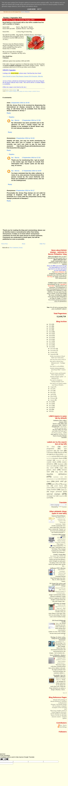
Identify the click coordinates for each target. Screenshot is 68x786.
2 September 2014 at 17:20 (31, 120)
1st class (51, 446)
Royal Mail (55, 454)
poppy (21, 91)
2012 (50, 403)
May (51, 392)
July (51, 388)
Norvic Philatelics (25, 11)
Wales (57, 623)
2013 (50, 402)
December (53, 348)
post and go (25, 91)
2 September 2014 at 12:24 (25, 138)
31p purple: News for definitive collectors (59, 675)
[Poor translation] (6, 759)
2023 (50, 330)
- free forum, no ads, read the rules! (59, 427)
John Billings (63, 727)
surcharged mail (51, 496)
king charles (59, 471)
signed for (64, 489)
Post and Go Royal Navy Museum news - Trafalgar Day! (57, 363)
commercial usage (60, 460)
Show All (65, 693)
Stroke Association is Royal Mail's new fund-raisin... (57, 356)
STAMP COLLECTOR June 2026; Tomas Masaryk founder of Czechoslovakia (60, 590)
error (57, 466)
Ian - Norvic (15, 120)
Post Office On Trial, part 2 (59, 431)
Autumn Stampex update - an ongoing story (58, 377)
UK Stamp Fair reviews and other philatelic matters (57, 584)
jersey (17, 91)
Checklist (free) (59, 434)
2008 (50, 411)
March (52, 396)
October (52, 352)
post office (55, 484)
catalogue (49, 460)
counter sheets (51, 462)
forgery (61, 468)
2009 (50, 409)
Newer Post (4, 243)
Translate (62, 507)
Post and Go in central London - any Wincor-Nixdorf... (58, 384)
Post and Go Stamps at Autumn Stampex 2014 (18, 20)
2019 (50, 337)
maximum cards (58, 477)
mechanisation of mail (52, 479)
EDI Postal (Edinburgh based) (58, 621)
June (51, 390)
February (53, 398)
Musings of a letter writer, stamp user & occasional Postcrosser (58, 638)
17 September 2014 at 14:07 (31, 171)
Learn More (31, 9)
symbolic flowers (36, 91)
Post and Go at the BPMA (57, 366)
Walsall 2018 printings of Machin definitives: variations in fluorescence (59, 701)
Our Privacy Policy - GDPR (59, 433)
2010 (50, 407)
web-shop (49, 276)
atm (7, 91)
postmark (56, 487)
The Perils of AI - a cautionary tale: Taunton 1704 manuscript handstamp (60, 521)
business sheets (58, 458)
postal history (58, 486)
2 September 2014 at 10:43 (20, 103)
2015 (50, 345)
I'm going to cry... (60, 641)
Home (23, 243)
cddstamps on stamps (59, 603)
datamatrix (61, 464)
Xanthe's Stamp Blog (59, 554)
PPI (48, 454)
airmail (54, 456)
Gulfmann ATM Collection (58, 568)
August (52, 387)
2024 (50, 328)
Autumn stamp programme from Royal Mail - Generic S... (58, 369)
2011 (50, 405)
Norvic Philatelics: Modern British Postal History (58, 655)
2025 (50, 326)
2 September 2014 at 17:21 (31, 157)
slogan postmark (56, 491)
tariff (48, 498)
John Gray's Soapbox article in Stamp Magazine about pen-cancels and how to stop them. (58, 712)
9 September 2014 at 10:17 (25, 190)
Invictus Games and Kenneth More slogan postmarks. (58, 373)
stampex (30, 91)
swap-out (61, 496)
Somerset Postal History (58, 516)
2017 (50, 341)
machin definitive (57, 474)
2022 (50, 332)
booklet (62, 456)
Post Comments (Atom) (16, 247)
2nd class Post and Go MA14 (58, 359)
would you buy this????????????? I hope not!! (60, 606)
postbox (49, 487)
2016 (50, 343)
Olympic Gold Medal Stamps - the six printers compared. (59, 705)
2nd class (60, 450)
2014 (50, 346)
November (53, 350)
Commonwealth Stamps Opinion (58, 535)
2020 (50, 335)
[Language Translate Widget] (58, 504)
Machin (60, 452)
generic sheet (51, 470)
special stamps (53, 494)
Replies (11, 117)
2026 (50, 324)
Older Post (42, 243)
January (52, 400)
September (53, 354)
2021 (50, 333)
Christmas (50, 452)
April (51, 394)
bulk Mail (49, 458)
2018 (50, 339)
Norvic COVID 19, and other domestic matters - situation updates (59, 716)
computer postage (12, 91)
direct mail (50, 466)
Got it (39, 9)
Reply (9, 113)
